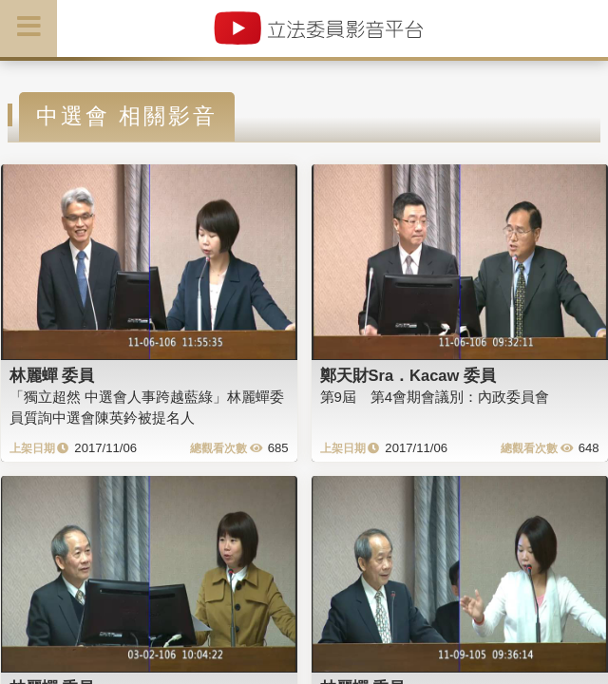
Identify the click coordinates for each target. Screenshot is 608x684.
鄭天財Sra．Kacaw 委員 (408, 375)
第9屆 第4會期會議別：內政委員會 (435, 397)
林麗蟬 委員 (52, 375)
